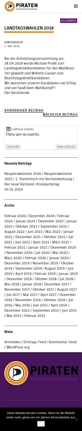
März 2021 (60, 242)
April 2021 (41, 242)
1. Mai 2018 (12, 46)
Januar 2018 (31, 284)
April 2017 (48, 294)
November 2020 (19, 252)
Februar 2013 (34, 315)
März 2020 (13, 258)
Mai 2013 (14, 315)
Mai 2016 (22, 305)
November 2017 (17, 289)
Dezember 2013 (17, 310)
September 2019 (28, 268)
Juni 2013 (69, 310)
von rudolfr (13, 42)
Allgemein (68, 20)
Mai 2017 (30, 294)
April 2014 (59, 305)
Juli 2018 (66, 279)
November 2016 (28, 300)
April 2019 (23, 273)
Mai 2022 (52, 231)
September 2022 (53, 226)
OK (41, 423)
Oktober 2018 (45, 279)
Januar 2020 (59, 258)
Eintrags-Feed (35, 342)
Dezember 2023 (51, 221)
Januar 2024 (25, 221)
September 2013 (46, 310)
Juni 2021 (22, 242)
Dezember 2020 (63, 247)
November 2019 (45, 263)
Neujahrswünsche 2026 (22, 173)
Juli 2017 (13, 294)
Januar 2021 (37, 247)
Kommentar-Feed (63, 342)
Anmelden (12, 342)
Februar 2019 (45, 273)
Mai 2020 (60, 252)
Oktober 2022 (26, 226)
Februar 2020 (35, 258)
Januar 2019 (68, 273)
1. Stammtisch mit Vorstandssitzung (44, 179)
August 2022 (14, 231)
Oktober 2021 (54, 237)
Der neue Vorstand (19, 184)
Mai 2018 (11, 284)
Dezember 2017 (56, 284)
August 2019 (55, 268)
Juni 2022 (35, 231)
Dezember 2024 (41, 216)
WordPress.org (18, 347)
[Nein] (76, 419)
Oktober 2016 (54, 300)
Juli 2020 (42, 252)
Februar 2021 (14, 247)
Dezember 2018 (19, 279)
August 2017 (67, 289)
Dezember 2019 (17, 263)
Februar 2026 (15, 216)
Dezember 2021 (28, 237)
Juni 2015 (40, 305)
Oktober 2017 (43, 289)
